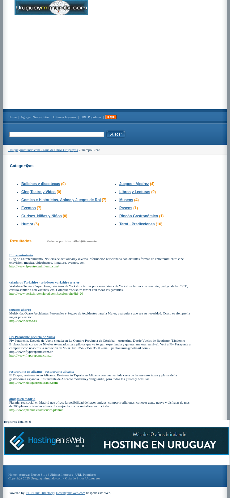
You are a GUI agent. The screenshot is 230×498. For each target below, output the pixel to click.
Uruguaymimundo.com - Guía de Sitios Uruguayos (43, 150)
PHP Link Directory (39, 493)
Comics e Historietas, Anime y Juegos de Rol (61, 200)
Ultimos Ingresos (64, 117)
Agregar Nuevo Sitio (35, 117)
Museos (126, 200)
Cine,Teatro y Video (38, 192)
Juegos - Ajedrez (134, 184)
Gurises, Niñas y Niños (41, 216)
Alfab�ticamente (85, 241)
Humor (27, 224)
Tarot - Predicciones (137, 224)
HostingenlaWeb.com (70, 493)
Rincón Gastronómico (138, 216)
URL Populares (90, 117)
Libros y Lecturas (134, 192)
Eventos (28, 208)
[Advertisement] (115, 62)
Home (12, 117)
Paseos (125, 208)
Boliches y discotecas (40, 184)
